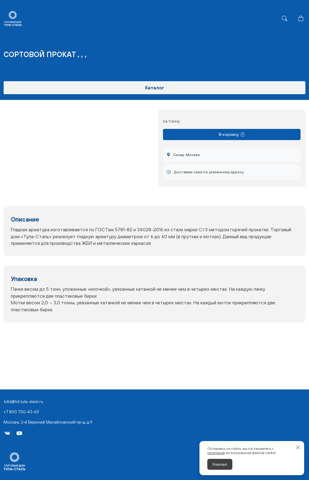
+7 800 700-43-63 (21, 411)
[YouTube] (19, 433)
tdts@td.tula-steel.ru (23, 401)
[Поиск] (284, 18)
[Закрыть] (298, 447)
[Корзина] (300, 18)
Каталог (154, 87)
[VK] (7, 433)
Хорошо (219, 464)
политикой (216, 453)
